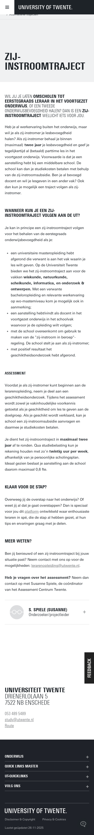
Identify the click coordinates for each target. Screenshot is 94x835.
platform (32, 511)
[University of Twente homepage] (45, 7)
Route (9, 725)
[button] (89, 668)
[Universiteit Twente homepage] (36, 810)
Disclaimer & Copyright (20, 819)
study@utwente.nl (19, 719)
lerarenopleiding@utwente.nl (55, 565)
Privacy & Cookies (54, 819)
